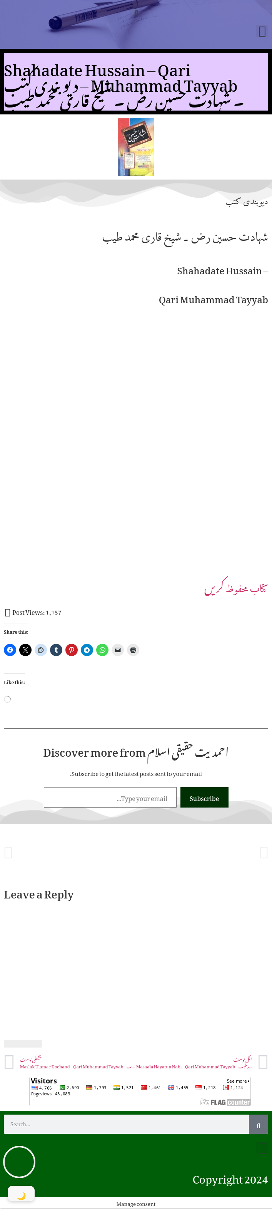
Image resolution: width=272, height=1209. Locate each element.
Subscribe (204, 797)
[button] (136, 10)
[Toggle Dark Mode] (21, 1193)
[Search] (258, 1124)
